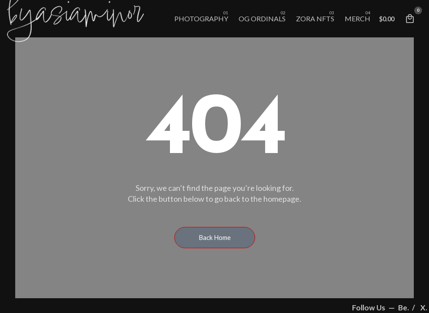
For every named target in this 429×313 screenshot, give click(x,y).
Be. (404, 307)
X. (423, 307)
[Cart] (410, 19)
